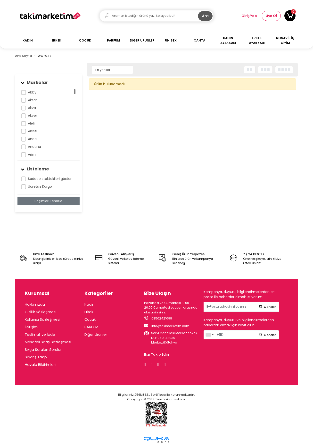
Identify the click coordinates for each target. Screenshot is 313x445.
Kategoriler (98, 293)
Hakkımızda (35, 304)
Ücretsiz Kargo (40, 186)
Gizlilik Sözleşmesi (40, 311)
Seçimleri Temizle (48, 201)
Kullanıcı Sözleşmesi (42, 319)
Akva (32, 107)
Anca (32, 138)
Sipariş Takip (36, 357)
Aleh (31, 123)
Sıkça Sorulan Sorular (43, 349)
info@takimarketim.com (166, 325)
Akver (32, 115)
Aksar (32, 100)
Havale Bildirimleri (40, 364)
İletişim (31, 326)
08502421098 (158, 318)
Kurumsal (37, 293)
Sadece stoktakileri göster (50, 178)
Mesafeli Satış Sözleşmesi (48, 341)
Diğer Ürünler (95, 334)
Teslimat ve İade (40, 334)
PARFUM (91, 326)
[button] (290, 15)
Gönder (267, 306)
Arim (32, 154)
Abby (32, 92)
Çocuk (90, 319)
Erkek (88, 311)
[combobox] (209, 334)
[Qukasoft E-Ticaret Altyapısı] (156, 440)
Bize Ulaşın (157, 293)
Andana (34, 146)
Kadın (89, 304)
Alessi (32, 131)
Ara (205, 16)
